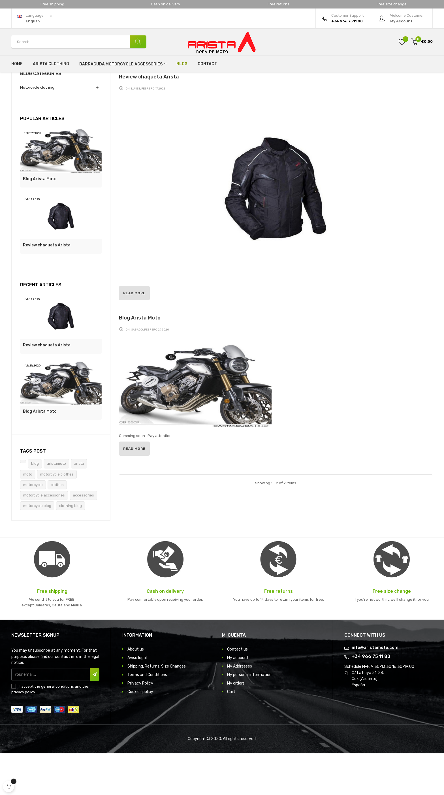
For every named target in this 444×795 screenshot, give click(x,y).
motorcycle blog (37, 547)
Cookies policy (140, 733)
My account (238, 699)
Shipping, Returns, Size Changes (156, 708)
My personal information (249, 716)
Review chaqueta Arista (47, 286)
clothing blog (70, 547)
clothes (57, 526)
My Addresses (239, 708)
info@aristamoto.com (375, 689)
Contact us (237, 691)
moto (27, 516)
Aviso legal (137, 699)
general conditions (57, 728)
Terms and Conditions (147, 716)
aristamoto (56, 505)
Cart (231, 733)
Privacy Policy (140, 724)
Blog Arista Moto (40, 220)
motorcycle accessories (44, 537)
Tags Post (33, 492)
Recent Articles (40, 326)
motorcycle (33, 526)
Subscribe (94, 716)
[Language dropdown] (35, 18)
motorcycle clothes (57, 516)
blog (35, 505)
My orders (236, 724)
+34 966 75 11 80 (371, 698)
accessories (83, 537)
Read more (134, 335)
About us (135, 691)
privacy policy (23, 734)
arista (79, 505)
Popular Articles (42, 160)
